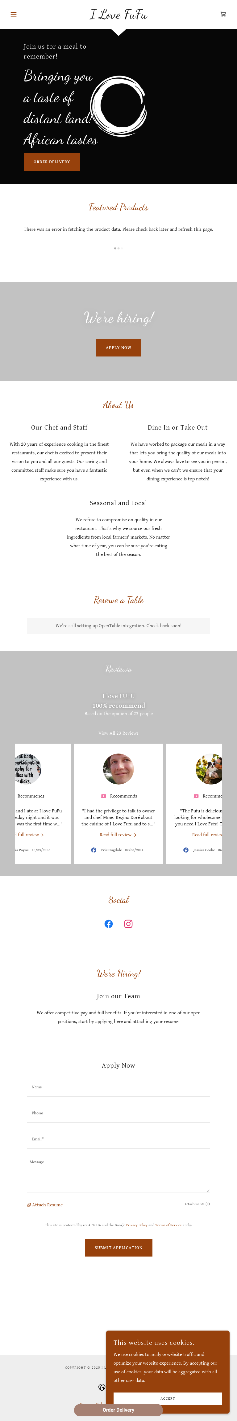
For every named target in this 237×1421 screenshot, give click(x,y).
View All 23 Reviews (118, 733)
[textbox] (118, 1087)
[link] (118, 17)
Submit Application (119, 1247)
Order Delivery (52, 162)
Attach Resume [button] (47, 1205)
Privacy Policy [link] (137, 1225)
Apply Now (118, 347)
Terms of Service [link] (168, 1225)
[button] (24, 14)
